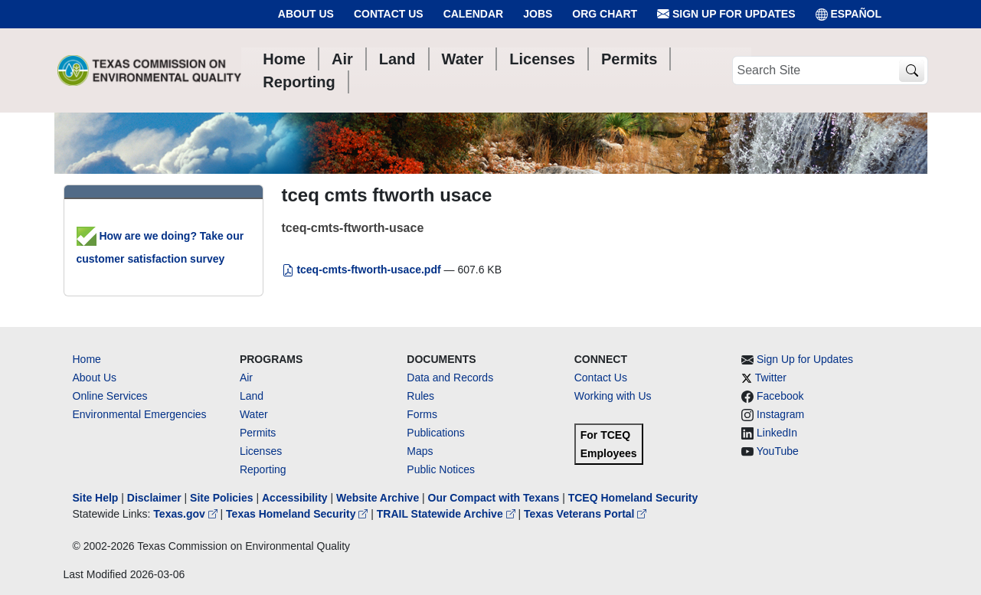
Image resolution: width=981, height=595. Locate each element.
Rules (420, 396)
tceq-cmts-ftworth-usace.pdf (363, 269)
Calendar (473, 14)
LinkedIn (777, 433)
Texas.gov (186, 514)
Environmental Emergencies (140, 414)
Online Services (110, 396)
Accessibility (296, 498)
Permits (258, 433)
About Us (306, 14)
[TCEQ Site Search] (911, 71)
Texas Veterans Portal (585, 514)
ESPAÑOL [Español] (849, 14)
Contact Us (388, 14)
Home (87, 359)
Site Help (96, 498)
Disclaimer (154, 498)
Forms (422, 414)
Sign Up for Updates (726, 14)
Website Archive (377, 498)
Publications (436, 433)
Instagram (780, 414)
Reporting (263, 469)
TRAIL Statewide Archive (447, 514)
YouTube (778, 451)
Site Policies (221, 498)
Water (254, 414)
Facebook (780, 396)
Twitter (770, 377)
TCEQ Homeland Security (633, 498)
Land (251, 396)
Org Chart (604, 14)
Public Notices (441, 469)
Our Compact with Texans (494, 498)
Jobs (537, 14)
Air (246, 377)
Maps (420, 451)
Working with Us (613, 396)
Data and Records (450, 377)
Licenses (261, 451)
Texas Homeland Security (298, 514)
